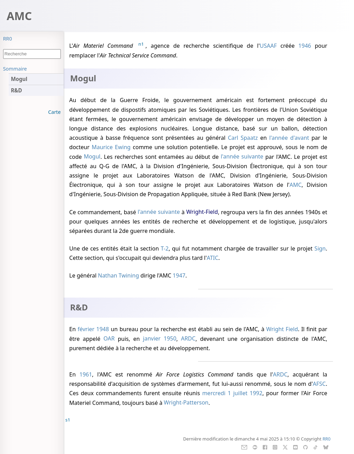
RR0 (7, 38)
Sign (320, 248)
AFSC (319, 384)
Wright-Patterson (186, 403)
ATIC (212, 258)
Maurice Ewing (111, 147)
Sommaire (15, 68)
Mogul (92, 157)
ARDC (188, 339)
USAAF (268, 45)
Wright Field (282, 329)
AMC (295, 185)
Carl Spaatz (243, 138)
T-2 (165, 248)
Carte (54, 112)
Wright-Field (202, 212)
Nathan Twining (118, 275)
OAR (108, 339)
